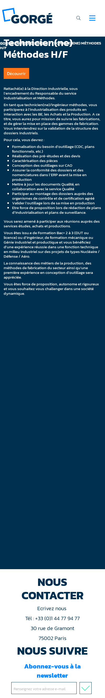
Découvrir (16, 73)
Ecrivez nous (52, 608)
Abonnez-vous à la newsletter (52, 678)
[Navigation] (92, 18)
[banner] (27, 15)
